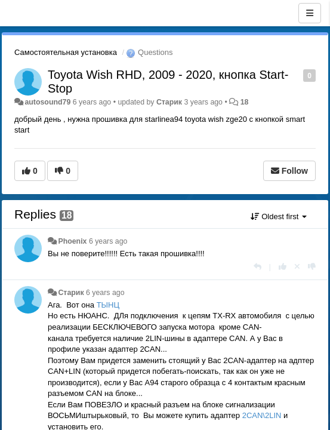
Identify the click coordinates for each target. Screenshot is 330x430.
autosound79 (47, 102)
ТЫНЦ (108, 304)
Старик (169, 102)
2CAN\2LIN (262, 415)
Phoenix (72, 241)
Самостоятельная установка (65, 52)
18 (244, 102)
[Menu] (309, 13)
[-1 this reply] (312, 266)
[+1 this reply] (282, 266)
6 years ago (108, 241)
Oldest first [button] (279, 216)
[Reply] (257, 266)
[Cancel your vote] (297, 266)
